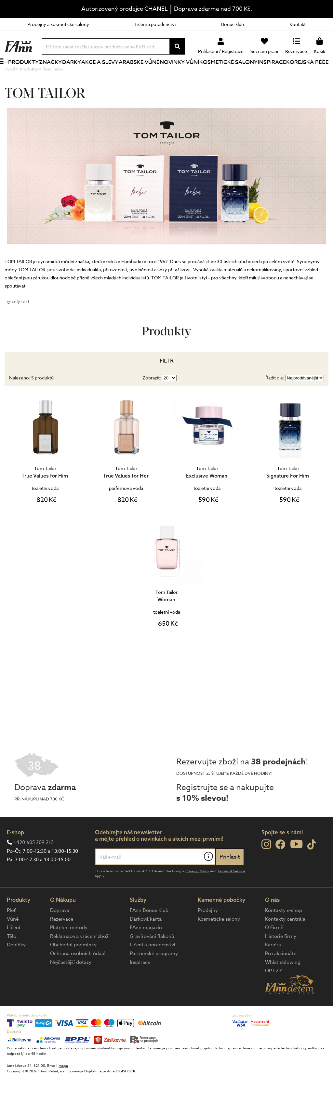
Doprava (59, 932)
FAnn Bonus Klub (149, 932)
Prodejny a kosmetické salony (58, 24)
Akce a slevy (97, 73)
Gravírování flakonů (152, 958)
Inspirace (273, 73)
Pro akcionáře (280, 975)
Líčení (13, 949)
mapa (63, 1087)
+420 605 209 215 (33, 864)
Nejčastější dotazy (70, 984)
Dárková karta (146, 940)
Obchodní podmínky (73, 966)
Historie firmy (280, 958)
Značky (57, 73)
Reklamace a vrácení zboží (80, 958)
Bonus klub (232, 24)
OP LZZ (273, 992)
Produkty (20, 77)
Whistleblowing (282, 984)
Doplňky (16, 966)
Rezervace (61, 940)
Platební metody (68, 949)
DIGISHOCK (125, 1093)
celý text (20, 323)
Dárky (77, 73)
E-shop (15, 853)
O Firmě (274, 949)
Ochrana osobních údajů (78, 975)
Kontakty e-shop (283, 932)
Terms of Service (231, 893)
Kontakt (297, 24)
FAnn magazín (146, 949)
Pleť (11, 932)
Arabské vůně (135, 73)
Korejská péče (300, 73)
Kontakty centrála (285, 940)
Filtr (167, 382)
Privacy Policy (197, 893)
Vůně (13, 940)
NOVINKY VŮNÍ (175, 73)
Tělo (11, 958)
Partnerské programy (154, 975)
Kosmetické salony (219, 73)
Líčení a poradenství (155, 24)
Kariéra (273, 966)
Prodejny (208, 932)
